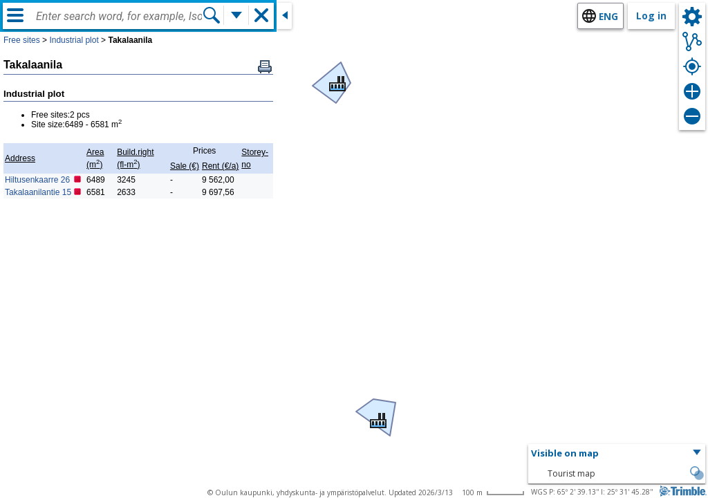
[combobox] (119, 16)
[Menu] (15, 15)
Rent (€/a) (220, 166)
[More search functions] (236, 15)
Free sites (21, 40)
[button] (335, 80)
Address (20, 158)
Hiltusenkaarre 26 (37, 180)
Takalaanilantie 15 (38, 192)
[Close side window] (284, 16)
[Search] (212, 15)
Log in (651, 15)
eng (608, 16)
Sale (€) (184, 166)
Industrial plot (73, 40)
